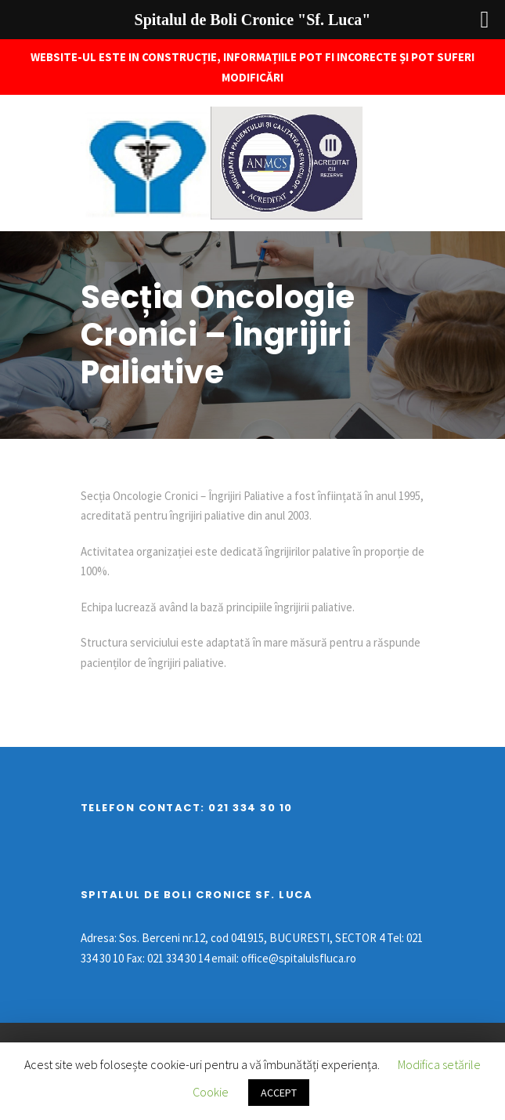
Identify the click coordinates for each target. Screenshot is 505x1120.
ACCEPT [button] (279, 1093)
